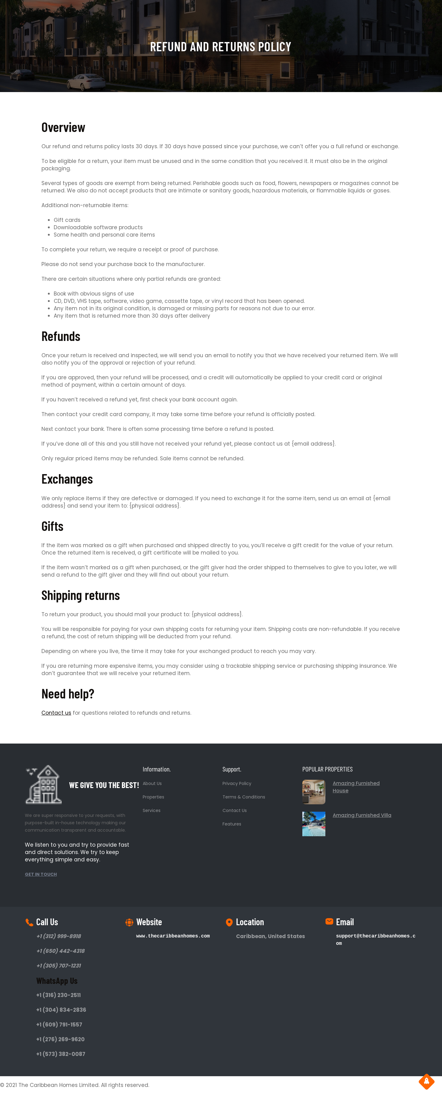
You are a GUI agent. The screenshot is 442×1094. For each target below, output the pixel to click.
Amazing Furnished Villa (362, 815)
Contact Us (235, 810)
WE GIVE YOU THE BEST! (104, 785)
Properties (153, 797)
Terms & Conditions (244, 797)
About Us (152, 783)
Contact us (56, 713)
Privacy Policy (237, 783)
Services (152, 810)
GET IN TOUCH (41, 874)
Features (232, 824)
